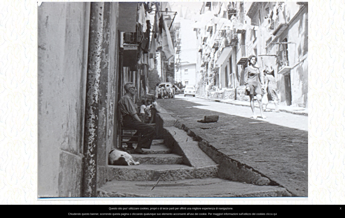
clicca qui (271, 214)
